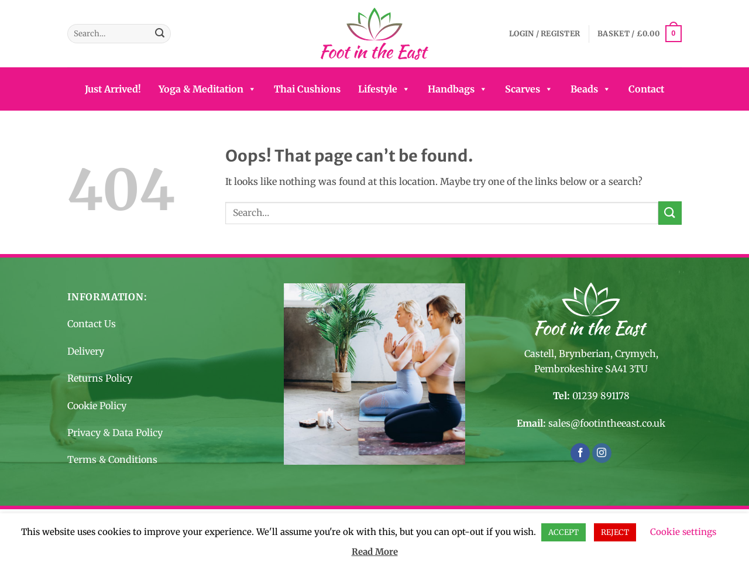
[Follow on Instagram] (601, 453)
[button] (544, 33)
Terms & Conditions (112, 459)
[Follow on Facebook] (580, 453)
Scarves (529, 89)
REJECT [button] (615, 532)
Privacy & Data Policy (115, 432)
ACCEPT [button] (563, 532)
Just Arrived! (113, 89)
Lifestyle (384, 89)
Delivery (85, 351)
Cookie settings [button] (683, 531)
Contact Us (91, 324)
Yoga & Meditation (207, 89)
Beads (591, 89)
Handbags (457, 89)
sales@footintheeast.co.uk (606, 423)
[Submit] (160, 34)
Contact (646, 89)
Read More (375, 551)
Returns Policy (99, 378)
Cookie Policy (96, 405)
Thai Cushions (307, 89)
